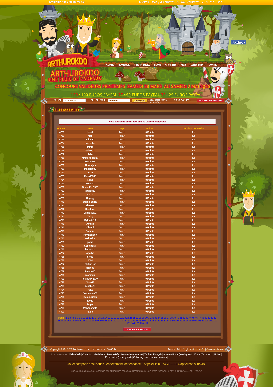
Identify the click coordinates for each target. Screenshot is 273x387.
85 (159, 320)
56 (68, 320)
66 (99, 320)
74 (124, 320)
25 (130, 317)
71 (115, 320)
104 (133, 323)
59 (77, 320)
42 (184, 317)
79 (140, 320)
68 (105, 320)
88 (168, 320)
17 (105, 317)
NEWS (183, 65)
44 (190, 317)
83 (152, 320)
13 (93, 317)
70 (112, 320)
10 (84, 317)
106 (142, 323)
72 (118, 320)
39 (174, 317)
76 (131, 320)
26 (133, 317)
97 (196, 320)
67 (102, 320)
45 (193, 317)
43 (187, 317)
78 (137, 320)
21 (118, 317)
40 (177, 317)
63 (90, 320)
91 (177, 320)
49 (205, 317)
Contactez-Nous (214, 349)
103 (129, 323)
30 (146, 317)
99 (202, 320)
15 (99, 317)
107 (146, 323)
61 (84, 320)
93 (184, 320)
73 (121, 320)
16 (102, 317)
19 (112, 317)
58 (74, 320)
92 (181, 320)
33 (155, 317)
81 (146, 320)
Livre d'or (200, 349)
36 (165, 317)
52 (215, 317)
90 (174, 320)
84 (156, 320)
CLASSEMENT (198, 65)
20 (115, 317)
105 (137, 323)
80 (143, 320)
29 (143, 317)
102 (215, 320)
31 (149, 317)
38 (171, 317)
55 (65, 320)
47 (199, 317)
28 (140, 317)
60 (80, 320)
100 (206, 320)
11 (87, 317)
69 (109, 320)
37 (168, 317)
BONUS (157, 65)
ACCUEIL (109, 65)
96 (193, 320)
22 (121, 317)
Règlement (188, 349)
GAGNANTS (171, 65)
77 (134, 320)
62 (87, 320)
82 (149, 320)
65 (96, 320)
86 (162, 320)
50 (209, 317)
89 (171, 320)
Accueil (171, 349)
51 (212, 317)
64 (93, 320)
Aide (179, 349)
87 (165, 320)
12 (90, 317)
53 (59, 320)
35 (162, 317)
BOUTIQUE (124, 65)
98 (199, 320)
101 (211, 320)
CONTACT (214, 65)
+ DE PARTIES (142, 65)
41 (181, 317)
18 (108, 317)
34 (159, 317)
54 (62, 320)
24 (127, 317)
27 (137, 317)
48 (202, 317)
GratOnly (111, 349)
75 (127, 320)
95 (190, 320)
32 (152, 317)
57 (71, 320)
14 (96, 317)
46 (196, 317)
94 (187, 320)
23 (124, 317)
